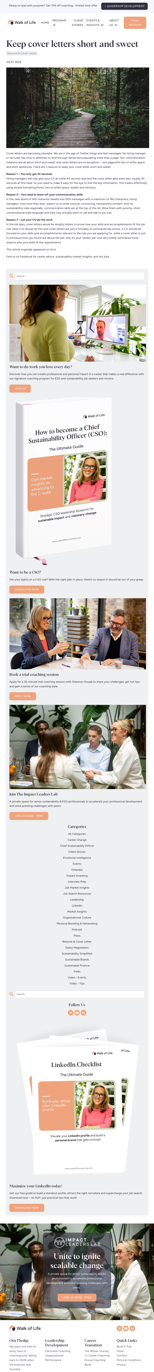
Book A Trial (124, 1312)
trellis (77, 938)
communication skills (57, 208)
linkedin (77, 888)
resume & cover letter (22, 53)
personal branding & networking (77, 902)
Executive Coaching (57, 1317)
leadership (77, 884)
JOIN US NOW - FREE (28, 816)
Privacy (121, 1330)
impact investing (77, 866)
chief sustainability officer (77, 843)
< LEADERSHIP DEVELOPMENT (124, 4)
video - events (77, 943)
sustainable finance (76, 933)
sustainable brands (77, 929)
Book (89, 1330)
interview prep (77, 870)
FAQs (120, 1317)
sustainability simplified (77, 925)
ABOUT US (114, 21)
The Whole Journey (98, 1317)
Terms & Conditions (129, 1326)
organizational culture (77, 897)
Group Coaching (96, 1326)
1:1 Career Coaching (98, 1321)
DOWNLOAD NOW (26, 589)
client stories (77, 847)
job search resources (77, 879)
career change (77, 838)
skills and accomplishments (44, 233)
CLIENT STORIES (77, 21)
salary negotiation (77, 920)
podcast (77, 906)
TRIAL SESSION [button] (135, 21)
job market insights (77, 875)
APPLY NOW (22, 696)
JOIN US (20, 388)
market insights (77, 893)
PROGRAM (59, 21)
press (77, 911)
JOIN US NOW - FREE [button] (77, 1265)
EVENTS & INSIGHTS (94, 21)
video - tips (77, 947)
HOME (45, 21)
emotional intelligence (77, 852)
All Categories (77, 834)
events (77, 857)
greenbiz (77, 861)
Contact (122, 1321)
